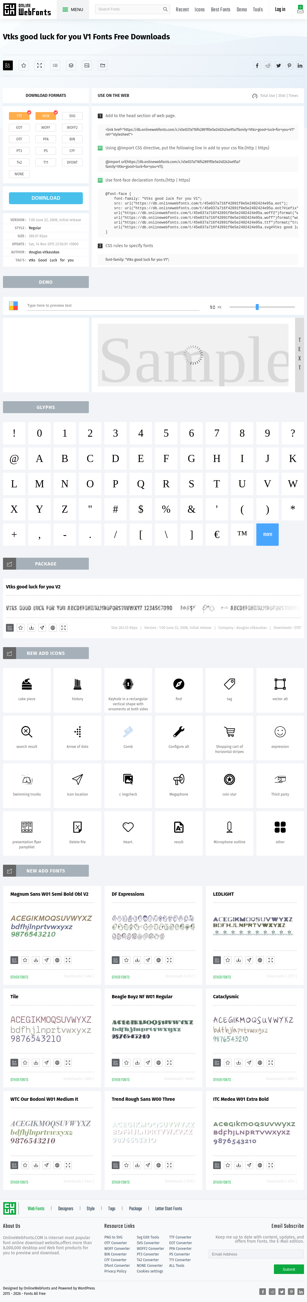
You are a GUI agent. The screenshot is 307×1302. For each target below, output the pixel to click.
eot (19, 127)
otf (19, 139)
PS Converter (179, 1254)
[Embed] (53, 628)
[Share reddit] (268, 65)
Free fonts (30, 10)
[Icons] (87, 65)
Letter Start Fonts (168, 1209)
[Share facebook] (257, 65)
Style (90, 1209)
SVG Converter (148, 1243)
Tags (111, 1209)
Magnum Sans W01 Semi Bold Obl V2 (49, 894)
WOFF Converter (117, 1249)
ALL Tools (176, 1266)
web (45, 116)
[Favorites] (24, 65)
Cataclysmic (226, 996)
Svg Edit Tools (148, 1237)
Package (135, 1209)
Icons (200, 10)
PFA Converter (180, 1249)
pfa (46, 139)
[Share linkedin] (300, 65)
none (19, 174)
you (71, 260)
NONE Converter (150, 1266)
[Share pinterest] (289, 65)
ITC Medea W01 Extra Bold (241, 1099)
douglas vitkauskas (44, 252)
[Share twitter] (279, 65)
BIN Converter (115, 1254)
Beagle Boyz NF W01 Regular (142, 996)
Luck (53, 260)
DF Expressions (128, 894)
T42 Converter (148, 1260)
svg (72, 116)
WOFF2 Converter (150, 1249)
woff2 (72, 127)
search (165, 9)
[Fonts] (103, 65)
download (46, 198)
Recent (182, 10)
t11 (45, 162)
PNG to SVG (113, 1237)
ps (46, 151)
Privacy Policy (115, 1271)
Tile (14, 996)
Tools (258, 10)
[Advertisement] (47, 355)
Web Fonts (36, 1209)
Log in (280, 9)
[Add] (8, 65)
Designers (65, 1209)
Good (42, 260)
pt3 (19, 151)
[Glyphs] (55, 65)
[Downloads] (31, 628)
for (62, 260)
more (267, 534)
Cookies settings (150, 1271)
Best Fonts (221, 10)
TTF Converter (180, 1237)
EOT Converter (180, 1243)
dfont (72, 162)
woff (45, 127)
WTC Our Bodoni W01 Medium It (44, 1099)
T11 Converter (180, 1260)
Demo (242, 10)
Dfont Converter (117, 1266)
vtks (32, 260)
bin (72, 139)
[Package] (71, 65)
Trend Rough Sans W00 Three (143, 1099)
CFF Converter (115, 1260)
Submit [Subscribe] (289, 1269)
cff (72, 151)
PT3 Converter (148, 1254)
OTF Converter (115, 1243)
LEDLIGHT (223, 894)
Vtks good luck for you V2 (33, 587)
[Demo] (39, 65)
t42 (19, 162)
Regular (35, 228)
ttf (19, 116)
